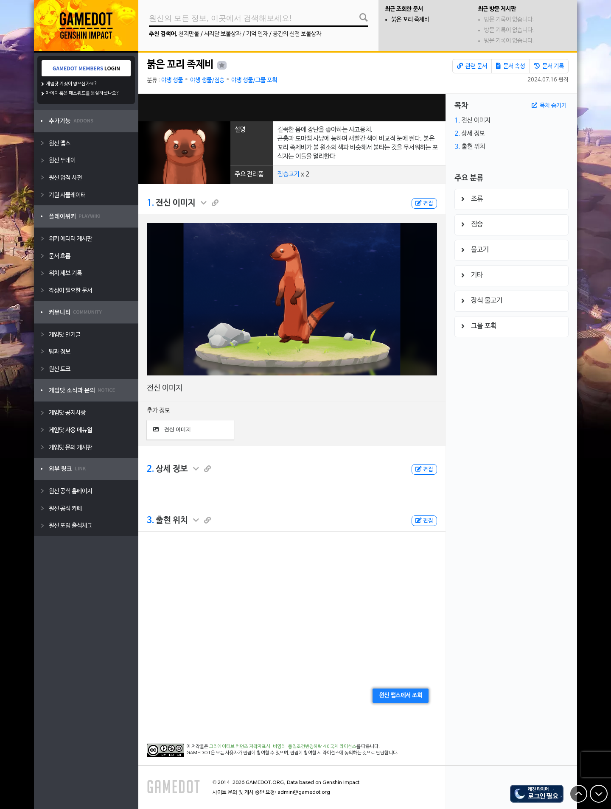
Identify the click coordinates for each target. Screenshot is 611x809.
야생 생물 (172, 80)
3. (150, 520)
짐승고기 (288, 174)
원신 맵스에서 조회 (400, 695)
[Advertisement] (292, 107)
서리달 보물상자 (222, 34)
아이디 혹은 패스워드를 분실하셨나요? (82, 93)
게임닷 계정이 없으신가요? (71, 84)
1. (150, 203)
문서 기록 (549, 66)
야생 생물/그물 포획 (254, 80)
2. (150, 469)
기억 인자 (257, 34)
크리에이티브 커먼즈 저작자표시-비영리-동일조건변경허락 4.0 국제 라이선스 (282, 746)
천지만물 (189, 34)
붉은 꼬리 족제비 (410, 20)
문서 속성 (510, 66)
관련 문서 (472, 66)
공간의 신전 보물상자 (297, 34)
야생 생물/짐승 (207, 80)
